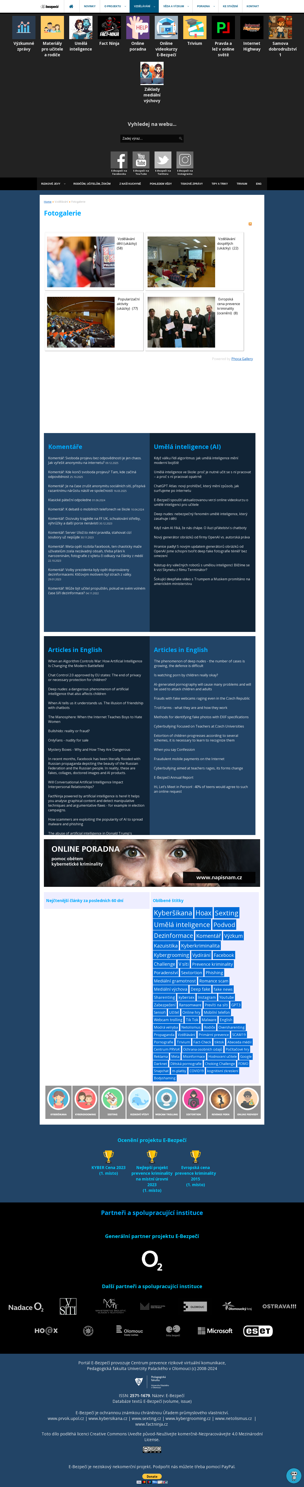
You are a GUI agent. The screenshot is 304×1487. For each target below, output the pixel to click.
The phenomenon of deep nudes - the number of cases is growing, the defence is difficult (199, 663)
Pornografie (163, 1042)
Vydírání (201, 955)
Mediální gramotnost (175, 981)
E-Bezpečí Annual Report (173, 777)
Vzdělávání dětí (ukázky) (127, 241)
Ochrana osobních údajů (202, 1049)
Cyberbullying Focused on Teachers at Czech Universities (199, 726)
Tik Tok (192, 1019)
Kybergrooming (171, 955)
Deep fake (200, 989)
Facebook (224, 955)
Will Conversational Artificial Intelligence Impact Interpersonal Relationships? (85, 784)
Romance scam (213, 981)
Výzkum (233, 935)
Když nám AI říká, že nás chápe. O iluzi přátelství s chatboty (200, 527)
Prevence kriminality (212, 964)
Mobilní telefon (217, 1012)
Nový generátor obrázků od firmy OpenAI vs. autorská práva (202, 537)
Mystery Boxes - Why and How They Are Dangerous (89, 749)
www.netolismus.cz (233, 1418)
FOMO (243, 1063)
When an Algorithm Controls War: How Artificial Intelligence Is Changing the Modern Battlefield (95, 663)
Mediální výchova (170, 989)
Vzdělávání (186, 1034)
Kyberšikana (173, 912)
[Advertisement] (148, 390)
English (226, 1019)
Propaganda (164, 1034)
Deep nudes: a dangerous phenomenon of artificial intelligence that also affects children (88, 691)
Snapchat (161, 1071)
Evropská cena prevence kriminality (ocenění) (228, 306)
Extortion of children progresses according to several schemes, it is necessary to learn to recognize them (196, 738)
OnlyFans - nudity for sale (68, 740)
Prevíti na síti (216, 1004)
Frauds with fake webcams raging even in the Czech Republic (202, 698)
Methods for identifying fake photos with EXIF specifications (201, 717)
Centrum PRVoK (167, 1049)
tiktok (219, 1042)
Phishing (214, 972)
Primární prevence (214, 1034)
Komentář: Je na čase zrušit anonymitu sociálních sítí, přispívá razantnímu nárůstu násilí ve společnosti (96, 488)
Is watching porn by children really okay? (186, 675)
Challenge (164, 964)
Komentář (208, 935)
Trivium (183, 1042)
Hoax (203, 912)
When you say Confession (174, 749)
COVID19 (197, 1071)
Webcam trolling (168, 1019)
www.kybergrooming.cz (188, 1418)
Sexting (226, 912)
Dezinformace (173, 935)
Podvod (224, 924)
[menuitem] (50, 6)
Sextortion (191, 972)
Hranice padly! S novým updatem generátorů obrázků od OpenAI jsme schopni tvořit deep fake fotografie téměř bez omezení (200, 551)
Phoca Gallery (242, 358)
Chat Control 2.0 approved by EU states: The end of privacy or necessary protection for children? (94, 677)
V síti (184, 964)
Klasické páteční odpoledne (69, 500)
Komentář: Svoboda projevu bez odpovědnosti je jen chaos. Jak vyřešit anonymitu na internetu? (94, 460)
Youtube (226, 997)
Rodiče (209, 1027)
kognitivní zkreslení (222, 1071)
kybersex (186, 997)
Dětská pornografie (186, 1063)
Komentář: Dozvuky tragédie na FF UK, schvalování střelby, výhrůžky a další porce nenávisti (94, 520)
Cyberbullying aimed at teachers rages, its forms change (198, 768)
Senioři (160, 1012)
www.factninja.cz (151, 1424)
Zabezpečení (165, 1004)
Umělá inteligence (182, 924)
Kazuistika (166, 945)
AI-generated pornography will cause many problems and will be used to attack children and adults (202, 686)
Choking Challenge (220, 1063)
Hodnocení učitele (222, 1056)
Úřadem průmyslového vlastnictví (195, 1412)
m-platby (179, 1071)
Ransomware (190, 1004)
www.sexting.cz (146, 1418)
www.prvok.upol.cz (66, 1418)
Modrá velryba (166, 1027)
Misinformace (194, 1056)
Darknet (160, 1063)
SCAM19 (239, 1034)
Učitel (174, 1012)
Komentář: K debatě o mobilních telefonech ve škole (89, 509)
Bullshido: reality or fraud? (69, 731)
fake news (223, 989)
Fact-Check (202, 1042)
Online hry (191, 1012)
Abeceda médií (239, 1042)
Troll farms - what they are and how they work (190, 707)
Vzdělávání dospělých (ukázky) (226, 243)
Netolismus (191, 1027)
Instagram (207, 997)
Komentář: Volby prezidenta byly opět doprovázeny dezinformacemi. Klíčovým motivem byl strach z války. (90, 572)
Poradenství (166, 972)
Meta (175, 1056)
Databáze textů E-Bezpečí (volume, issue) (152, 1401)
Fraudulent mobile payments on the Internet (189, 759)
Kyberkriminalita (200, 945)
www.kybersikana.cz (107, 1418)
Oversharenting (231, 1027)
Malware (209, 1019)
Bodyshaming (165, 1078)
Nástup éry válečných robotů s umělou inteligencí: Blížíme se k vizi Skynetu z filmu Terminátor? (202, 567)
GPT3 (235, 1004)
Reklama (161, 1056)
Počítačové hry (237, 1049)
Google (246, 1056)
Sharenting (164, 997)
